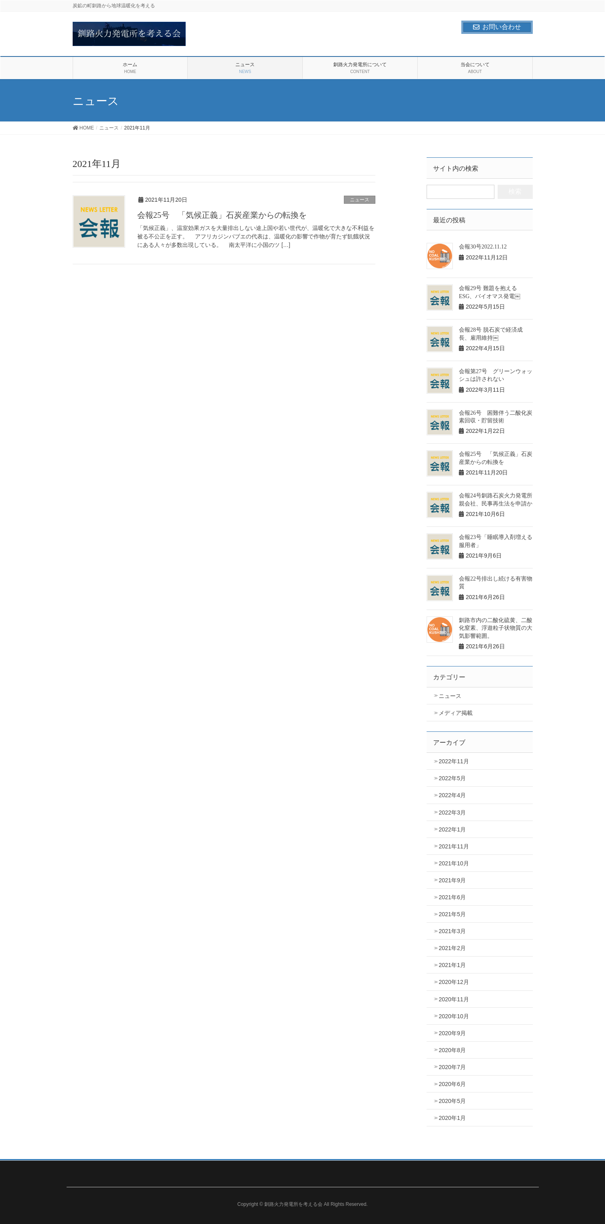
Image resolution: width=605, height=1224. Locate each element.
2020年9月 (452, 1033)
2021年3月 (452, 931)
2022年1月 (452, 829)
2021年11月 (454, 846)
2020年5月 (452, 1101)
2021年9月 (452, 880)
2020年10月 (454, 1016)
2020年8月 (452, 1050)
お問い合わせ (497, 26)
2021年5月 (452, 914)
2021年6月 (452, 897)
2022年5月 (452, 778)
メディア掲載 (456, 713)
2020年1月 (452, 1118)
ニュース (359, 200)
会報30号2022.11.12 (483, 247)
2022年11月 (454, 761)
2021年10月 (454, 863)
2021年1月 (452, 965)
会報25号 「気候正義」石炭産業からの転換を (222, 215)
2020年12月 (454, 982)
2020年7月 (452, 1067)
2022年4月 (452, 795)
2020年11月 (454, 999)
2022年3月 (452, 812)
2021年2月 (452, 948)
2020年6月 (452, 1084)
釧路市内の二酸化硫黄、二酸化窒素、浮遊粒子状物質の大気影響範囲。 (495, 628)
